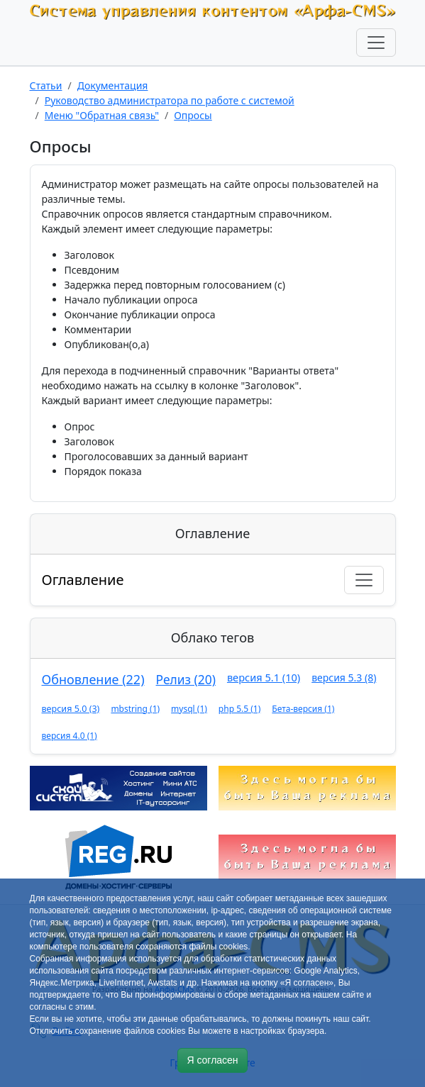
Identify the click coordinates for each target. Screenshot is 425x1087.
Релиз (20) (186, 679)
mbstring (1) (135, 709)
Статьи (46, 85)
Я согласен (212, 1060)
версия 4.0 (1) (69, 736)
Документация (112, 85)
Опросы (193, 115)
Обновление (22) (93, 679)
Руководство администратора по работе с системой (169, 100)
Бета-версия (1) (303, 709)
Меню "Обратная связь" (102, 115)
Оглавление (83, 579)
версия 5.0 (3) (71, 709)
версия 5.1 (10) (263, 677)
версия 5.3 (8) (343, 677)
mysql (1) (189, 709)
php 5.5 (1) (239, 709)
